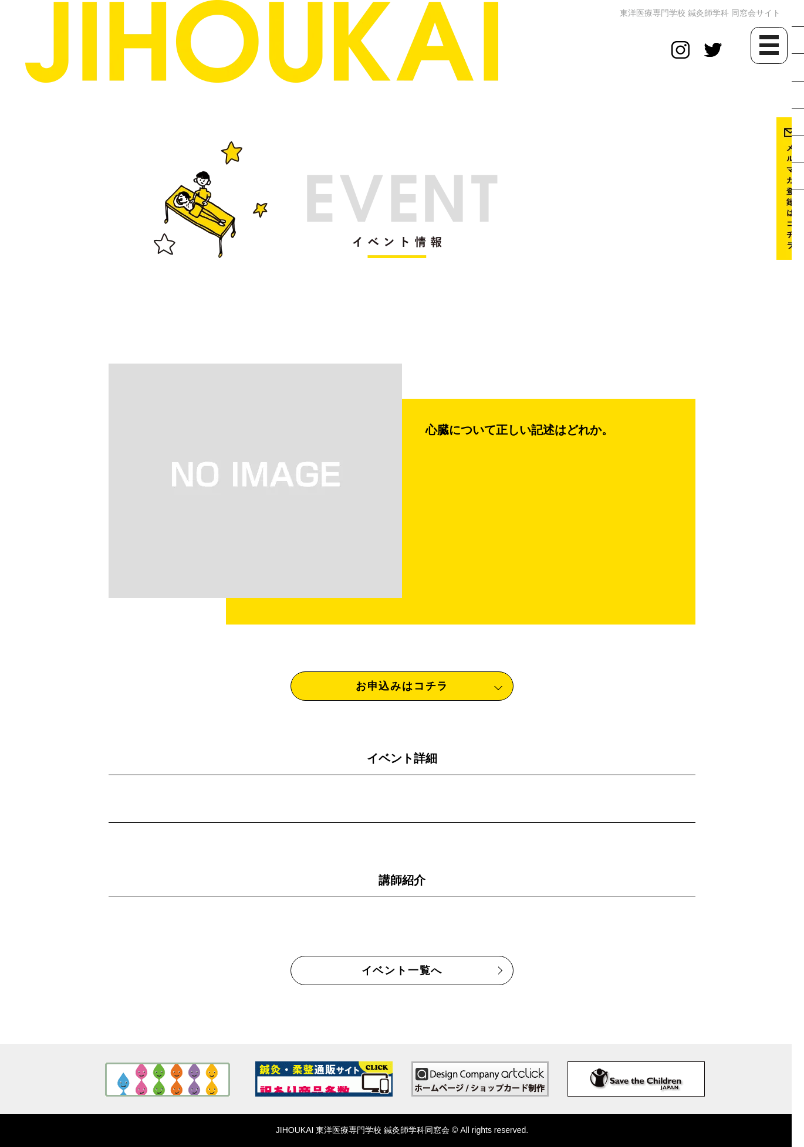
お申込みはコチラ (402, 686)
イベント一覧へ (402, 970)
